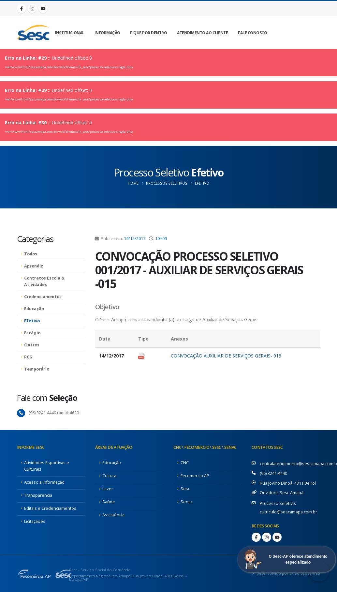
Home (133, 183)
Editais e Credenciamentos (50, 508)
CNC (185, 462)
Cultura (109, 475)
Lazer (107, 489)
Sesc (185, 489)
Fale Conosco (252, 33)
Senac (187, 502)
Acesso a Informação (44, 482)
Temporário (36, 369)
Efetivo (202, 183)
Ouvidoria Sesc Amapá (281, 492)
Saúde (108, 502)
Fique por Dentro (148, 33)
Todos (30, 254)
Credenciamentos (43, 296)
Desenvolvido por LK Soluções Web (288, 573)
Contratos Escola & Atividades (44, 281)
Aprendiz (33, 266)
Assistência (113, 515)
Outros (31, 345)
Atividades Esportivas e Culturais (46, 466)
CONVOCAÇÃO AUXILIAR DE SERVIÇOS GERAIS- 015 (226, 356)
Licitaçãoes (34, 521)
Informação (107, 33)
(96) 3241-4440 (273, 473)
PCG (28, 357)
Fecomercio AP (195, 475)
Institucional (69, 33)
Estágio (32, 333)
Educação (34, 308)
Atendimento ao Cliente (202, 33)
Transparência (38, 495)
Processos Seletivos (166, 183)
